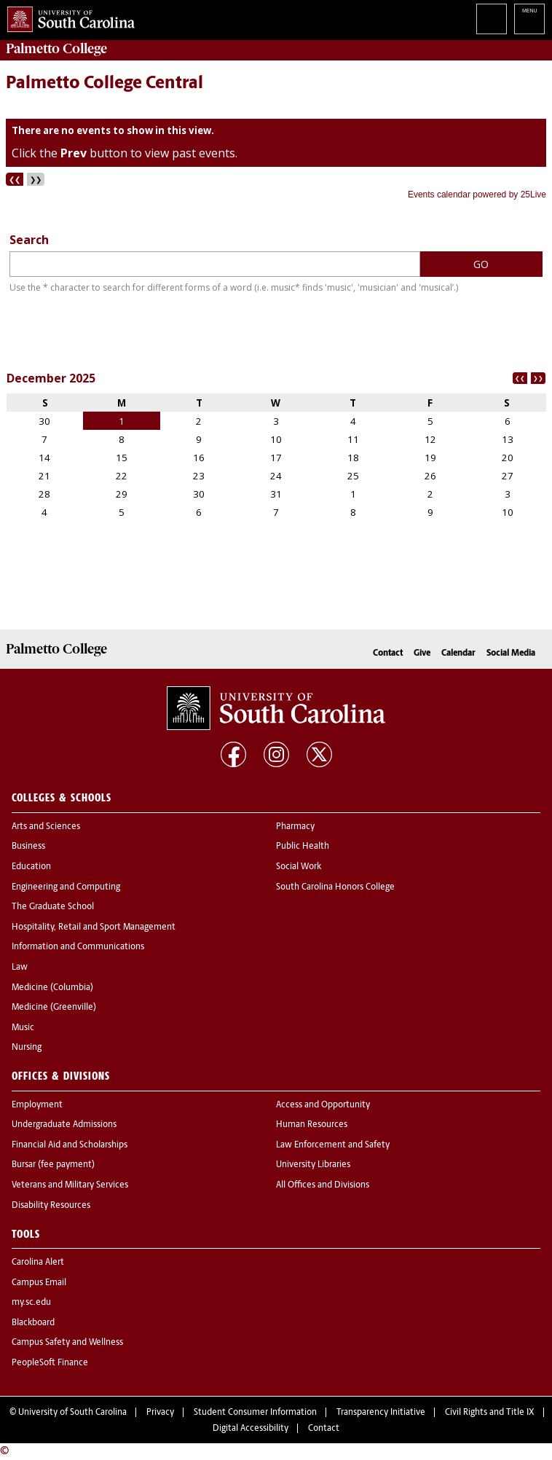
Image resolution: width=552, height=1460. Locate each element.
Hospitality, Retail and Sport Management (94, 927)
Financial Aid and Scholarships (69, 1145)
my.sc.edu (31, 1302)
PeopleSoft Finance (50, 1363)
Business (28, 846)
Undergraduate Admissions (64, 1124)
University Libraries (313, 1165)
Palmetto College (56, 49)
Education (31, 867)
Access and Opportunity (323, 1105)
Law (20, 967)
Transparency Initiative (380, 1412)
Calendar (458, 653)
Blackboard (33, 1323)
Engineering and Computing (66, 887)
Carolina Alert (38, 1262)
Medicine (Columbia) (52, 988)
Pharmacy (295, 827)
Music (23, 1028)
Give (422, 653)
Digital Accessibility (250, 1428)
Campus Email (39, 1283)
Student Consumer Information (255, 1412)
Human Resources (311, 1124)
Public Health (302, 846)
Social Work (298, 867)
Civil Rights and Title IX (490, 1412)
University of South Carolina (72, 1412)
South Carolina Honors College (335, 887)
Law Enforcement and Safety (333, 1145)
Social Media (510, 653)
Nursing (27, 1047)
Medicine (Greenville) (54, 1007)
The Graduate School (53, 907)
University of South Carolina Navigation (529, 19)
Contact (388, 653)
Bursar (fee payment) (53, 1165)
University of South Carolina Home (67, 16)
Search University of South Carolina (491, 19)
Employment (37, 1105)
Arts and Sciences (46, 827)
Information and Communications (78, 947)
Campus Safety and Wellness (67, 1342)
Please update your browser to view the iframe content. (276, 161)
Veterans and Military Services (70, 1185)
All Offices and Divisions (322, 1185)
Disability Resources (51, 1205)
